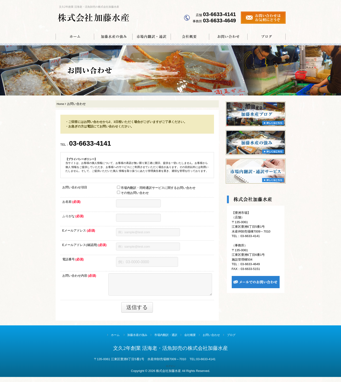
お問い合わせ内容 (77, 279)
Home (60, 103)
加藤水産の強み (132, 340)
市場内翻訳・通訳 (164, 340)
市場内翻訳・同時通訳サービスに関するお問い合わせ (156, 189)
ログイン (170, 371)
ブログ (241, 340)
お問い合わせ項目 (74, 189)
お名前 (71, 203)
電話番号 (73, 261)
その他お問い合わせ (133, 194)
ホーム (106, 340)
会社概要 (192, 340)
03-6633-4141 (93, 144)
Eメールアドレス (78, 232)
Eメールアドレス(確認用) (84, 246)
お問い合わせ (217, 340)
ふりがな (73, 218)
